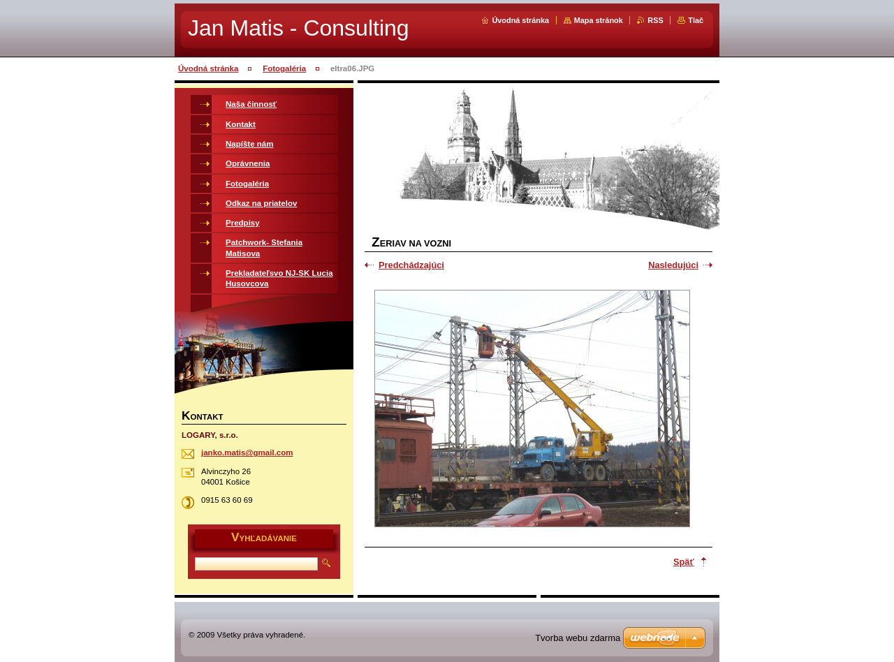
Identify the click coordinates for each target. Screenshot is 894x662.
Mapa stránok (598, 20)
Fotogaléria (284, 68)
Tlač (695, 20)
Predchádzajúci (411, 265)
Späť (683, 562)
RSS (655, 20)
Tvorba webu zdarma (577, 638)
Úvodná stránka (520, 20)
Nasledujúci (673, 265)
